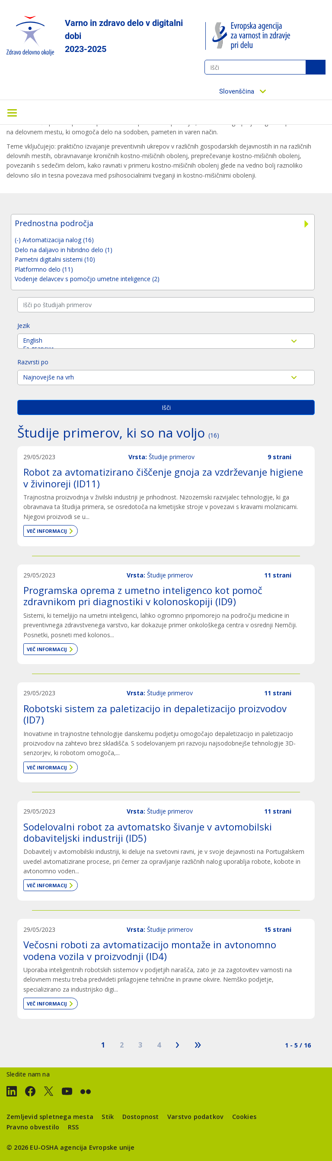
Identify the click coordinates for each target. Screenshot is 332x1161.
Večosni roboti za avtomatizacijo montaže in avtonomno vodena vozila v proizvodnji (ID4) (149, 950)
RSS (73, 1127)
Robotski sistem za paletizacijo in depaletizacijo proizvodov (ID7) (155, 714)
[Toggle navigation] (12, 112)
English (166, 340)
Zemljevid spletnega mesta (49, 1116)
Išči (316, 67)
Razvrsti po (32, 362)
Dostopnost (140, 1116)
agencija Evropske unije (97, 1147)
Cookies (244, 1116)
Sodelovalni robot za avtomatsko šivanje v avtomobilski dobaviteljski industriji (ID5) (147, 832)
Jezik (23, 325)
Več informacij (47, 531)
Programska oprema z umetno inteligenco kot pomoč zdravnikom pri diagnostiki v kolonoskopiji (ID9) (142, 596)
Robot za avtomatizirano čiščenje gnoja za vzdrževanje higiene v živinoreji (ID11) (163, 477)
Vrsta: (137, 457)
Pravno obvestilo (32, 1127)
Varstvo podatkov (195, 1116)
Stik (108, 1116)
